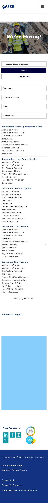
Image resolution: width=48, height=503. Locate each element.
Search (24, 70)
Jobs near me (24, 76)
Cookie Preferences (11, 485)
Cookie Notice (8, 480)
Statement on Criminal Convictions (19, 490)
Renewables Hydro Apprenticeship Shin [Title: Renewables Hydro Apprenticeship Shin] (21, 126)
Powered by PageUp (12, 314)
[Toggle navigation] (42, 6)
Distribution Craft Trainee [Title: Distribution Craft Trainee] (14, 226)
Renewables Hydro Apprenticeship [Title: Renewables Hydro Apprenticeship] (19, 159)
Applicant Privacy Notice (14, 470)
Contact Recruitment (12, 465)
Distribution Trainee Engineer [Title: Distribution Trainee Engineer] (16, 188)
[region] (24, 217)
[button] (45, 244)
